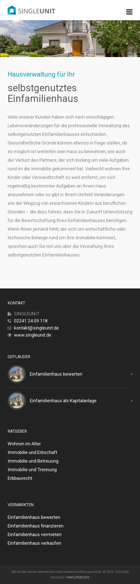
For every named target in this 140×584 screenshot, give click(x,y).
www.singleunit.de (32, 335)
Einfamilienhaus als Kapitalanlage (63, 400)
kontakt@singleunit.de (36, 328)
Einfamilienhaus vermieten (34, 534)
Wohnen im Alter (24, 443)
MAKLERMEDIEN (78, 577)
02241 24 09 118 (31, 320)
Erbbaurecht (20, 478)
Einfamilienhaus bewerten (56, 374)
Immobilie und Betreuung (33, 461)
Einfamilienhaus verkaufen (34, 543)
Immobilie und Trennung (32, 469)
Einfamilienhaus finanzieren (36, 525)
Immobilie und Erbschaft (32, 452)
